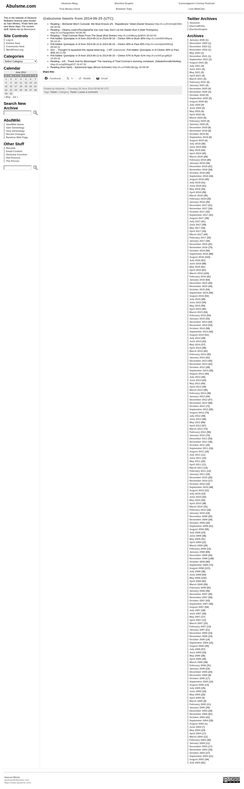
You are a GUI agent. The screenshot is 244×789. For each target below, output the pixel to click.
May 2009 (194, 539)
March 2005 (196, 701)
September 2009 (198, 526)
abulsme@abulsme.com (16, 780)
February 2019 (197, 159)
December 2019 (198, 127)
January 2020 (197, 124)
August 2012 (196, 412)
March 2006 (196, 662)
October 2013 (197, 367)
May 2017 (194, 227)
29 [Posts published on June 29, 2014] (6, 93)
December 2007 (198, 594)
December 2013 (198, 360)
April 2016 (195, 270)
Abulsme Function (16, 154)
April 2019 (195, 153)
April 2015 (195, 308)
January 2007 (197, 629)
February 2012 (197, 432)
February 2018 (197, 198)
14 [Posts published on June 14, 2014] (35, 83)
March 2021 (196, 78)
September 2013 (198, 370)
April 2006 (195, 658)
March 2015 (196, 312)
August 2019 (196, 140)
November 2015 (198, 286)
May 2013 (194, 383)
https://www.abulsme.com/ (17, 782)
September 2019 (198, 137)
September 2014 (198, 331)
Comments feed (15, 46)
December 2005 (198, 671)
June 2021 (195, 69)
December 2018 (198, 166)
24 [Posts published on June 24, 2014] (16, 90)
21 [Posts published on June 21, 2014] (35, 86)
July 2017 (195, 221)
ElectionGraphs (198, 29)
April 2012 (195, 425)
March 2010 (196, 506)
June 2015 (195, 302)
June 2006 (195, 652)
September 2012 (198, 409)
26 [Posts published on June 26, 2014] (26, 90)
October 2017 (197, 211)
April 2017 (195, 231)
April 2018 (195, 192)
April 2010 (195, 503)
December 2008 (198, 555)
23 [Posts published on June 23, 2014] (11, 90)
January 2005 (197, 707)
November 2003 (198, 749)
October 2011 (197, 445)
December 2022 (198, 46)
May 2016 (194, 266)
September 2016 (198, 253)
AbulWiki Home (15, 124)
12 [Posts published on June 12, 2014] (26, 83)
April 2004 (195, 733)
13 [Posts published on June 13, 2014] (30, 83)
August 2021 (196, 62)
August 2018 (196, 179)
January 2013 (197, 396)
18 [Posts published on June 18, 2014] (21, 86)
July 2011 (195, 454)
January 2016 (197, 279)
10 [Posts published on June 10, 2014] (16, 83)
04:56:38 (80, 32)
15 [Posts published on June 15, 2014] (6, 86)
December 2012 (198, 399)
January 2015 (197, 318)
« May (7, 97)
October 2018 (197, 172)
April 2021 (195, 75)
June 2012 (195, 419)
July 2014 (195, 338)
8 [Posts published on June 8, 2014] (6, 83)
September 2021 (198, 59)
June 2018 (195, 185)
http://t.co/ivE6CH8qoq (159, 38)
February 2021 (197, 82)
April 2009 (195, 542)
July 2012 (195, 415)
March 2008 (196, 584)
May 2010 (194, 500)
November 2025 (198, 43)
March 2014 (196, 351)
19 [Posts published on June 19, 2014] (26, 86)
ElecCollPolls (197, 26)
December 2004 (198, 710)
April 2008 (195, 581)
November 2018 (198, 169)
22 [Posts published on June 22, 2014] (6, 90)
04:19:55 (55, 27)
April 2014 (195, 347)
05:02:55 (151, 35)
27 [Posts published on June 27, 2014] (30, 90)
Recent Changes (15, 134)
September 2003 (198, 756)
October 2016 (197, 250)
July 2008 (195, 571)
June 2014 (195, 341)
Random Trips (124, 8)
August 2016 (196, 257)
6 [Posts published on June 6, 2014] (30, 79)
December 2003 (198, 746)
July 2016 (195, 260)
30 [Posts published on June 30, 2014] (11, 93)
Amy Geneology (15, 130)
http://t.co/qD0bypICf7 (63, 64)
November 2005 (198, 675)
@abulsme (119, 49)
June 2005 (195, 691)
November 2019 (198, 130)
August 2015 (196, 296)
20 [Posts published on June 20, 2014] (30, 86)
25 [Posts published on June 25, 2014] (21, 90)
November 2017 (198, 208)
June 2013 (195, 380)
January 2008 (197, 590)
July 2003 (195, 762)
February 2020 (197, 121)
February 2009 (197, 548)
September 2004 (198, 720)
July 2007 (195, 610)
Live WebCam (197, 8)
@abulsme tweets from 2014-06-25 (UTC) (78, 18)
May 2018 (194, 189)
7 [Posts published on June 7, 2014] (35, 79)
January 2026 (197, 40)
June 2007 (195, 613)
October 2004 (197, 717)
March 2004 (196, 736)
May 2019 (194, 150)
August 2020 (196, 101)
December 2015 (198, 283)
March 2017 (196, 234)
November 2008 (198, 558)
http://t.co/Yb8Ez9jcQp (125, 67)
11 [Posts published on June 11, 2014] (21, 83)
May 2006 (194, 655)
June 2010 (195, 496)
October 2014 (197, 328)
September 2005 (198, 681)
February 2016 (197, 276)
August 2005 (196, 684)
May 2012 (194, 422)
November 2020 (198, 91)
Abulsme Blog (69, 3)
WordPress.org (14, 49)
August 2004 (196, 723)
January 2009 (197, 552)
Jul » (15, 97)
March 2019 (196, 156)
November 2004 (198, 714)
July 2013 (195, 377)
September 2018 (198, 176)
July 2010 (195, 493)
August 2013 (196, 373)
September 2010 (198, 487)
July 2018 (195, 182)
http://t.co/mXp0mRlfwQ (159, 44)
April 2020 (195, 114)
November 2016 (198, 247)
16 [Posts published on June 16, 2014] (11, 86)
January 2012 (197, 435)
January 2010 (197, 513)
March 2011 (196, 467)
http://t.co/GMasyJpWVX (132, 35)
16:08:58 (144, 67)
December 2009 (198, 516)
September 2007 (198, 603)
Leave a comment (88, 92)
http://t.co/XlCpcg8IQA (159, 55)
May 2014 (194, 344)
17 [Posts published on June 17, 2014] (16, 86)
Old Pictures (13, 157)
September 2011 (198, 448)
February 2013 (197, 393)
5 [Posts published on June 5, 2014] (25, 79)
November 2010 (198, 480)
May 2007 (194, 616)
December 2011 (198, 438)
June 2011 (195, 458)
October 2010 (197, 483)
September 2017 (198, 215)
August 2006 (196, 646)
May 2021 (194, 72)
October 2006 (197, 639)
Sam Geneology (15, 127)
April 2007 (195, 620)
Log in (9, 40)
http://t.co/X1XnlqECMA (168, 23)
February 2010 (197, 509)
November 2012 (198, 402)
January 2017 (197, 240)
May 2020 (194, 111)
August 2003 (196, 759)
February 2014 (197, 354)
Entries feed (13, 43)
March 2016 (196, 273)
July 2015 (195, 299)
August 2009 (196, 529)
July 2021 (195, 65)
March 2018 (196, 195)
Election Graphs (124, 3)
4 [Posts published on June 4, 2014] (20, 79)
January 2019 (197, 163)
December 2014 (198, 321)
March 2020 (196, 117)
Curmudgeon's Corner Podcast (197, 3)
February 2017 (197, 237)
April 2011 (195, 464)
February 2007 (197, 626)
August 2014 (196, 334)
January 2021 (197, 85)
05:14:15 (55, 41)
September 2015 (198, 292)
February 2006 (197, 665)
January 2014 (197, 357)
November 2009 (198, 519)
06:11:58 (61, 52)
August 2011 (196, 451)
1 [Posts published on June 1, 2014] (6, 79)
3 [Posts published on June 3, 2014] (15, 79)
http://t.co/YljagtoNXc (62, 32)
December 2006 (198, 633)
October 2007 (197, 600)
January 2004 (197, 743)
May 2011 (194, 461)
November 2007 (198, 597)
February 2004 (197, 739)
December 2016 (198, 244)
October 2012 (197, 406)
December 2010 (198, 477)
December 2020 (198, 88)
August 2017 (196, 218)
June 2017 (195, 224)
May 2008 (194, 577)
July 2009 (195, 532)
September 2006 (198, 642)
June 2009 (195, 535)
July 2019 (195, 143)
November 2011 (198, 441)
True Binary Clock (69, 8)
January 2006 (197, 668)
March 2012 (196, 428)
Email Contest (14, 151)
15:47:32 (81, 64)
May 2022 (194, 52)
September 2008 (198, 564)
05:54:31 (55, 47)
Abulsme (194, 22)
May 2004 (194, 730)
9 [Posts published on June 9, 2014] (10, 83)
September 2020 (198, 98)
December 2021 (198, 56)
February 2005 (197, 704)
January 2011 (197, 474)
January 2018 (197, 202)
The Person (12, 161)
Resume (10, 148)
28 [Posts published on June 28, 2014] (35, 90)
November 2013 (198, 364)
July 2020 (195, 104)
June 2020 (195, 108)
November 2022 (198, 49)
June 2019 (195, 146)
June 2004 (195, 727)
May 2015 (194, 305)
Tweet (53, 92)
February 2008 (197, 587)
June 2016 (195, 263)
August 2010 (196, 490)
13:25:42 (55, 58)
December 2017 (198, 205)
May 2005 (194, 694)
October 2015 (197, 289)
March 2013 (196, 389)
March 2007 (196, 623)
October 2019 (197, 133)
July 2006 (195, 649)
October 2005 (197, 678)
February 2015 (197, 315)
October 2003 (197, 752)
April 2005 (195, 697)
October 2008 (197, 561)
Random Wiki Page (17, 137)
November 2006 (198, 636)
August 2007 (196, 607)
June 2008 (195, 574)
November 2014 (198, 325)
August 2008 (196, 568)
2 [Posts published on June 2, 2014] (10, 79)
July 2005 (195, 688)
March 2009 (196, 545)
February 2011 (197, 471)
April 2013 (195, 386)
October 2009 (197, 522)
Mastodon (29, 29)
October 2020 (197, 95)
